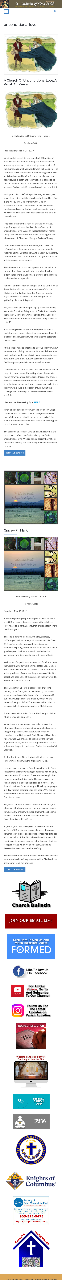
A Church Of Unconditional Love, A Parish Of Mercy (30, 82)
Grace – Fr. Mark (16, 530)
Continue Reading (14, 453)
